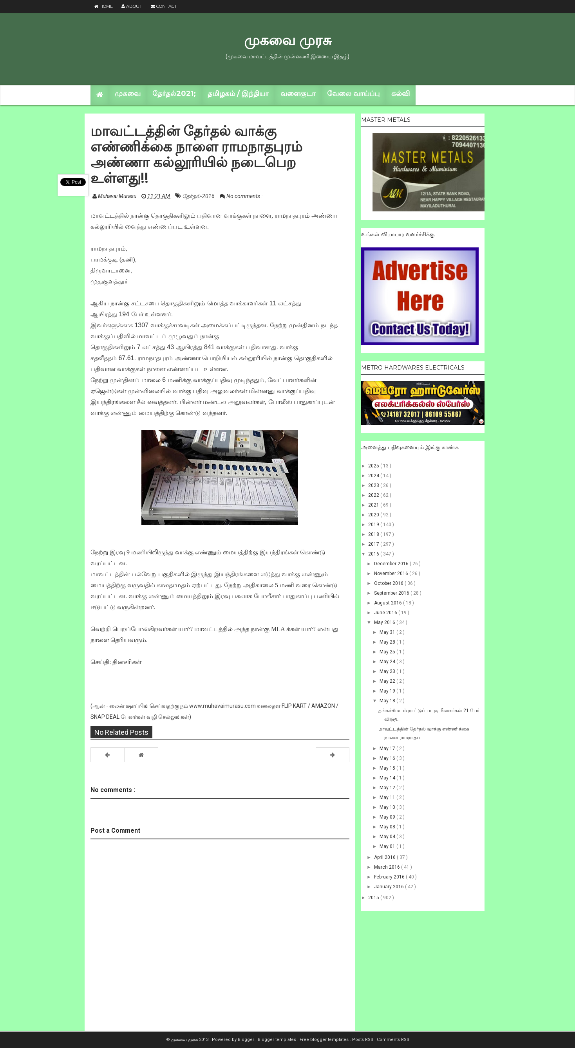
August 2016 (388, 603)
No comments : (244, 196)
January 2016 (389, 886)
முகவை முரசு (287, 40)
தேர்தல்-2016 (199, 196)
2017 (374, 544)
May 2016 (385, 622)
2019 (374, 524)
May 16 (388, 758)
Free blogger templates (325, 1039)
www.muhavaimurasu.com (222, 706)
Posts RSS (363, 1039)
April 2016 (385, 857)
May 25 (388, 652)
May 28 (388, 642)
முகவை (128, 93)
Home (103, 6)
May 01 (388, 846)
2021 (374, 505)
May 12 (388, 787)
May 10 (388, 807)
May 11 (388, 797)
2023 (374, 485)
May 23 (388, 671)
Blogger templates (277, 1039)
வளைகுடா (297, 93)
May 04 (388, 836)
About (131, 6)
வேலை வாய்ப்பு (353, 93)
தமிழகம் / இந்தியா (238, 93)
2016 (374, 554)
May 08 (388, 827)
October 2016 (389, 583)
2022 (374, 495)
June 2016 (386, 612)
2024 (374, 475)
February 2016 (390, 877)
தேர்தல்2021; (174, 93)
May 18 (388, 700)
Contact (164, 6)
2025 (374, 466)
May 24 (388, 661)
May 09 (388, 817)
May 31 (388, 632)
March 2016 (387, 867)
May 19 (388, 691)
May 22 (388, 681)
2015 (374, 897)
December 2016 (392, 563)
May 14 (388, 778)
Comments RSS (393, 1039)
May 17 (388, 748)
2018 (374, 534)
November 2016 (391, 573)
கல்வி (400, 93)
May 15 (388, 768)
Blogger (246, 1039)
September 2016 (392, 593)
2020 (374, 515)
